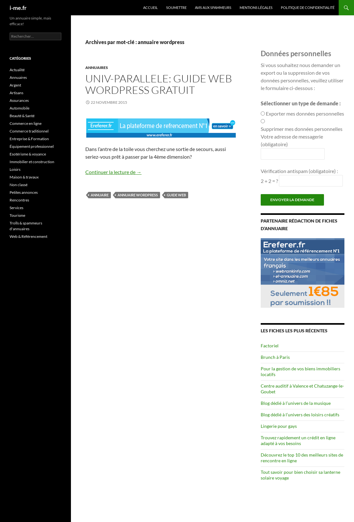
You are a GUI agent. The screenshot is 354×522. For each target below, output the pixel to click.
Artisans (16, 92)
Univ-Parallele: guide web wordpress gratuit (158, 84)
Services (16, 207)
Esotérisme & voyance (28, 154)
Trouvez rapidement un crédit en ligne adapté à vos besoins (298, 440)
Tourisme (17, 215)
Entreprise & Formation (29, 138)
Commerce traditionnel (29, 131)
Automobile (19, 108)
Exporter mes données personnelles (305, 113)
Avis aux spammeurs (213, 7)
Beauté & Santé (22, 115)
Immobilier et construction (32, 161)
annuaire (100, 195)
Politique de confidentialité (308, 7)
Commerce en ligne (26, 123)
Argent (15, 85)
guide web (176, 195)
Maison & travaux (24, 177)
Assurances (19, 100)
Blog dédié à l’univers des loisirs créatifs (300, 414)
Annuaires (96, 67)
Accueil (150, 7)
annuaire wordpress (138, 195)
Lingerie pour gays (279, 426)
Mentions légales (256, 7)
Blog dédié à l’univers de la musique (296, 403)
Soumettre (176, 7)
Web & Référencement (28, 236)
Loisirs (15, 169)
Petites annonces (24, 192)
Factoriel (270, 345)
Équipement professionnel (32, 146)
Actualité (17, 69)
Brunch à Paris (275, 357)
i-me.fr (18, 7)
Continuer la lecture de (113, 172)
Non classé (18, 184)
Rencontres (19, 200)
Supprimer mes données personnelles (301, 129)
